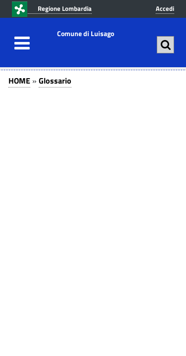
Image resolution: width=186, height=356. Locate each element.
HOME (19, 81)
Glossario (55, 81)
